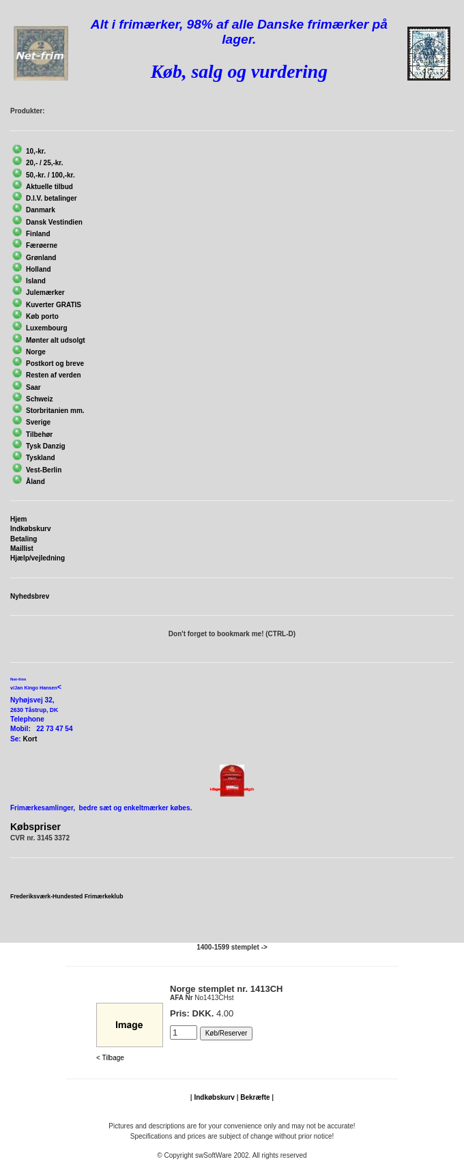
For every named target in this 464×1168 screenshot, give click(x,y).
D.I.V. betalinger (51, 198)
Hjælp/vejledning (37, 558)
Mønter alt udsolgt (55, 340)
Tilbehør (39, 434)
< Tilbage (110, 1058)
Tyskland (40, 457)
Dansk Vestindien (54, 222)
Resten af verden (53, 375)
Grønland (41, 257)
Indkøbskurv (30, 528)
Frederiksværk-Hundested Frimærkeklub (66, 896)
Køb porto (42, 316)
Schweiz (39, 399)
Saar (33, 387)
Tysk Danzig (46, 446)
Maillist (21, 548)
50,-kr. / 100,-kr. (50, 175)
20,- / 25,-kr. (44, 163)
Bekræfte (255, 1097)
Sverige (38, 422)
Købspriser (35, 826)
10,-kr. (36, 151)
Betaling (23, 539)
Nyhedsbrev (29, 596)
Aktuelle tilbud (49, 186)
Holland (38, 269)
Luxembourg (47, 328)
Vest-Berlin (43, 470)
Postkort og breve (55, 363)
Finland (38, 234)
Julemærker (45, 292)
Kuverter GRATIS (53, 305)
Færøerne (41, 245)
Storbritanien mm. (55, 410)
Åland (35, 481)
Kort (30, 739)
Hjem (18, 519)
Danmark (40, 210)
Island (36, 281)
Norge (36, 352)
